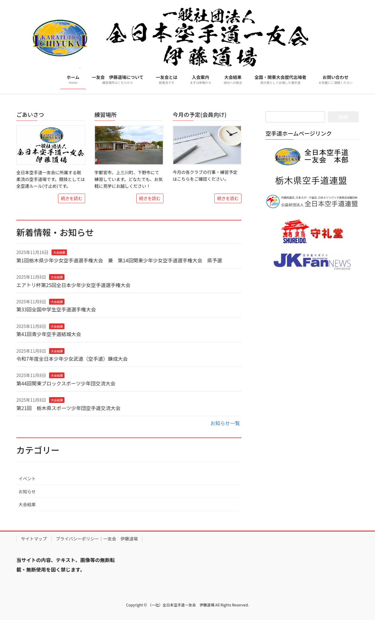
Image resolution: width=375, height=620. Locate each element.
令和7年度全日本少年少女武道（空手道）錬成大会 (72, 358)
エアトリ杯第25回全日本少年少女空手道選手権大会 (73, 285)
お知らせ (27, 491)
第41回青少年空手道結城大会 (48, 334)
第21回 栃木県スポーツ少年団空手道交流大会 (68, 408)
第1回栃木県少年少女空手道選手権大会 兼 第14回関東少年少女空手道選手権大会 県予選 (119, 260)
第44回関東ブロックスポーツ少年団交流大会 (65, 383)
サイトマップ (34, 539)
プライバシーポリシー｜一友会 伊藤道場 (97, 539)
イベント (27, 478)
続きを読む (71, 198)
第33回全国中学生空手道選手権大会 (56, 309)
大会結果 (59, 252)
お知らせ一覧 (225, 423)
